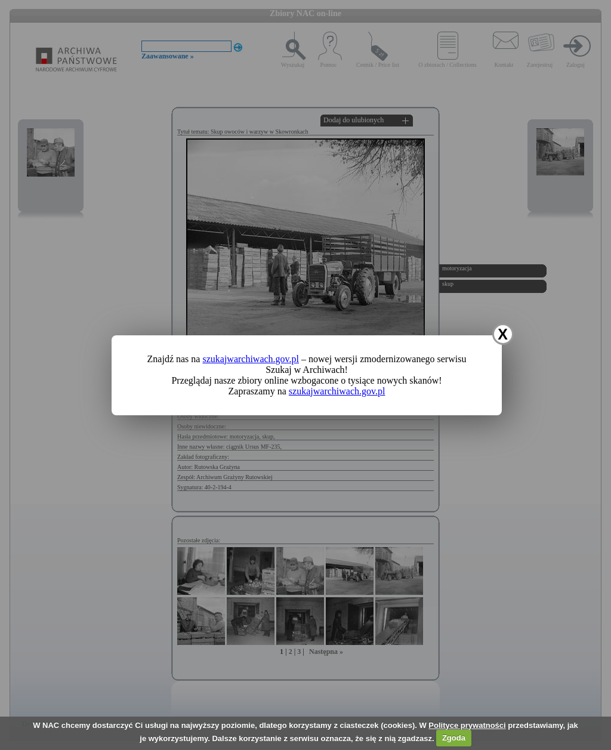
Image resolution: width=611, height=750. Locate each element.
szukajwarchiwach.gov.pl (250, 359)
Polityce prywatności (466, 725)
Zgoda (453, 737)
